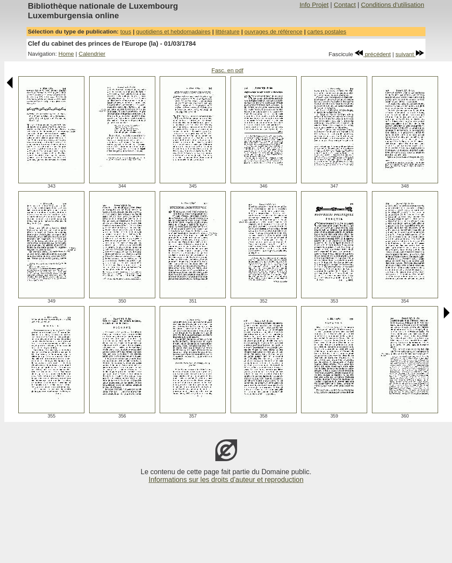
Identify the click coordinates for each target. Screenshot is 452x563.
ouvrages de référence (273, 31)
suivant (409, 54)
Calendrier (92, 54)
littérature (227, 31)
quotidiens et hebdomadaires (173, 31)
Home (66, 54)
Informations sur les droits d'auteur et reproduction (225, 479)
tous (125, 31)
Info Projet (313, 4)
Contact (345, 4)
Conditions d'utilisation (392, 4)
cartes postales (326, 31)
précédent (373, 54)
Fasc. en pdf (227, 70)
